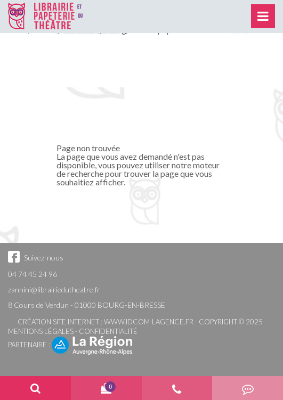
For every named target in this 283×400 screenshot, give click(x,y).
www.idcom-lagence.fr (148, 321)
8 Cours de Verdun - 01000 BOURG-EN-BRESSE (86, 304)
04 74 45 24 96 (32, 274)
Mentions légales (41, 331)
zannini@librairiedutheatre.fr (54, 289)
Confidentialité (108, 331)
